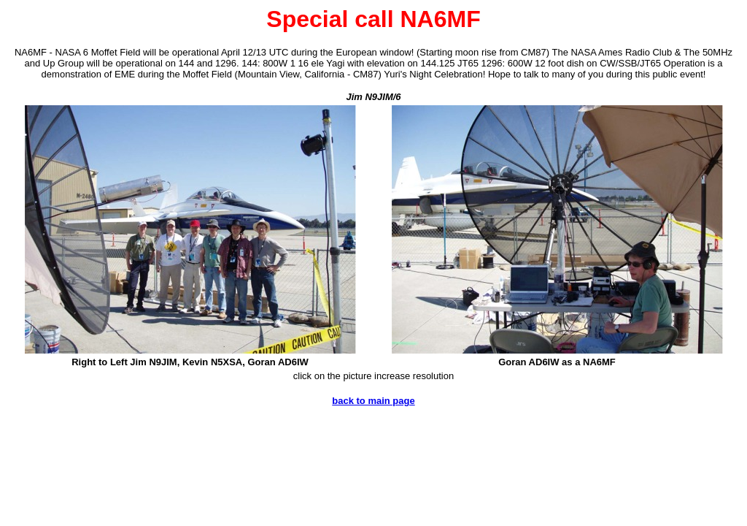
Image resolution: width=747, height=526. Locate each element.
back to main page (373, 400)
